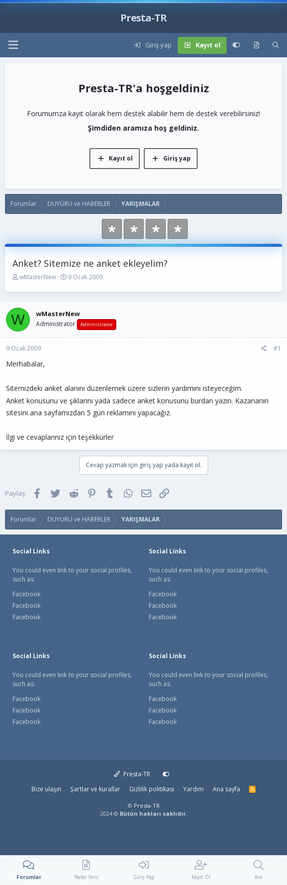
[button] (13, 45)
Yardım (193, 789)
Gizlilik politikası (151, 789)
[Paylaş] (264, 348)
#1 (277, 348)
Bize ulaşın (46, 789)
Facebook (26, 594)
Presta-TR (132, 774)
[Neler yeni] (256, 45)
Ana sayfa (226, 789)
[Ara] (276, 45)
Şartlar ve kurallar (95, 789)
